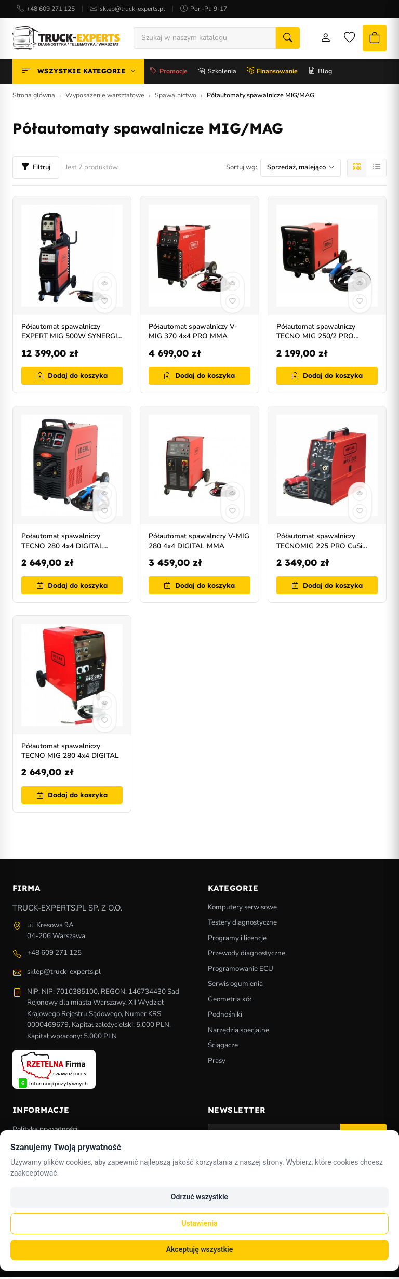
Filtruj (35, 170)
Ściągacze (223, 1047)
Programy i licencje (237, 940)
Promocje (169, 73)
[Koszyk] (371, 39)
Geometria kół (229, 1001)
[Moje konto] (316, 39)
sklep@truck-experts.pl (132, 9)
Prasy (216, 1062)
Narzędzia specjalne (238, 1032)
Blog (320, 73)
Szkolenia (217, 73)
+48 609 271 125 (50, 9)
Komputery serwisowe (242, 909)
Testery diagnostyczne (242, 924)
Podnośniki (225, 1016)
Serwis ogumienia (235, 986)
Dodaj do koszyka (72, 377)
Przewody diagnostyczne (246, 955)
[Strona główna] (66, 39)
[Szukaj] (280, 39)
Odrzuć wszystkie (199, 1197)
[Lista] (376, 170)
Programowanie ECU (240, 970)
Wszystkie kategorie (78, 73)
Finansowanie (272, 73)
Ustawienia (199, 1223)
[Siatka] (357, 170)
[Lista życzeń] (342, 39)
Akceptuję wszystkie (199, 1249)
